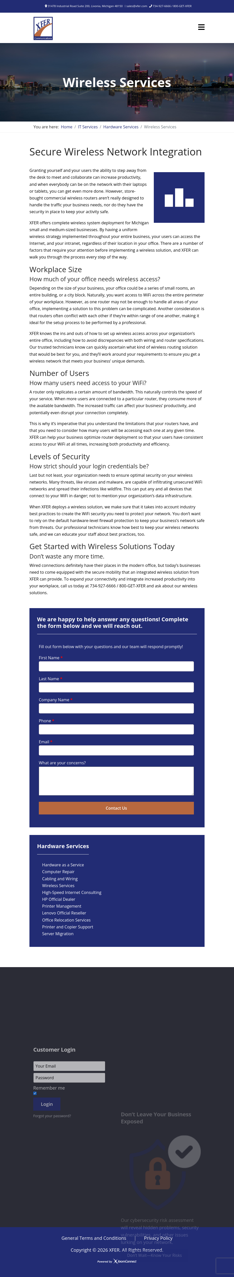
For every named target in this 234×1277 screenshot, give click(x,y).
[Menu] (201, 27)
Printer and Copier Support (67, 927)
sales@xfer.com (136, 6)
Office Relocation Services (66, 920)
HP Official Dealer (58, 899)
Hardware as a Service (63, 865)
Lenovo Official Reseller (64, 913)
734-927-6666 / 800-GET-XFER (172, 6)
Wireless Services (58, 885)
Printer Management (61, 906)
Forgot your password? (52, 1198)
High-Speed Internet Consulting (71, 892)
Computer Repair (58, 871)
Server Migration (58, 933)
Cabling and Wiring (60, 879)
